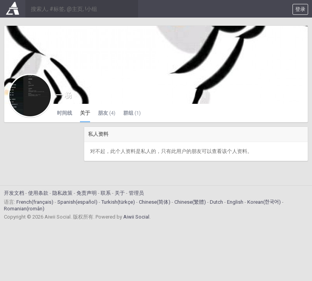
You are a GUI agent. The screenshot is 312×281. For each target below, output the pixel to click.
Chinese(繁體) (190, 202)
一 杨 (63, 95)
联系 (106, 193)
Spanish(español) (77, 202)
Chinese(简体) (154, 202)
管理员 (136, 193)
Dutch (216, 202)
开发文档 (14, 193)
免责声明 (86, 193)
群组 (132, 113)
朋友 (106, 113)
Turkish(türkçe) (118, 202)
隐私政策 (62, 193)
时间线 (64, 113)
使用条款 (38, 193)
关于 (85, 113)
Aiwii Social (136, 217)
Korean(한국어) (264, 202)
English (235, 202)
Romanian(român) (24, 209)
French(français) (34, 202)
